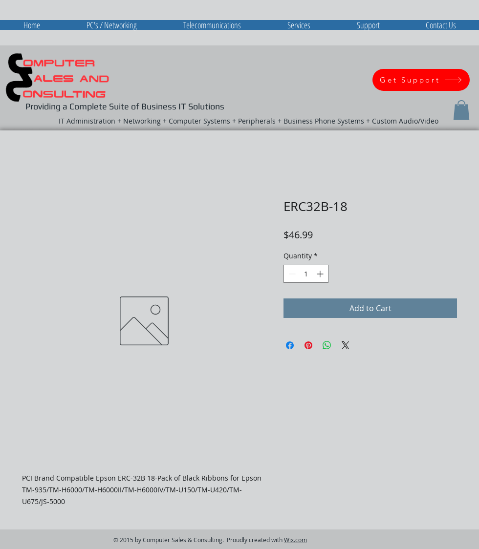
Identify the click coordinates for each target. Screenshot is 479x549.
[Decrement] (291, 273)
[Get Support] (421, 80)
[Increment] (321, 273)
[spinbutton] (306, 273)
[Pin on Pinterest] (308, 345)
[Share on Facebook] (290, 345)
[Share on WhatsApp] (327, 345)
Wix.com (295, 540)
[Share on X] (345, 345)
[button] (461, 110)
